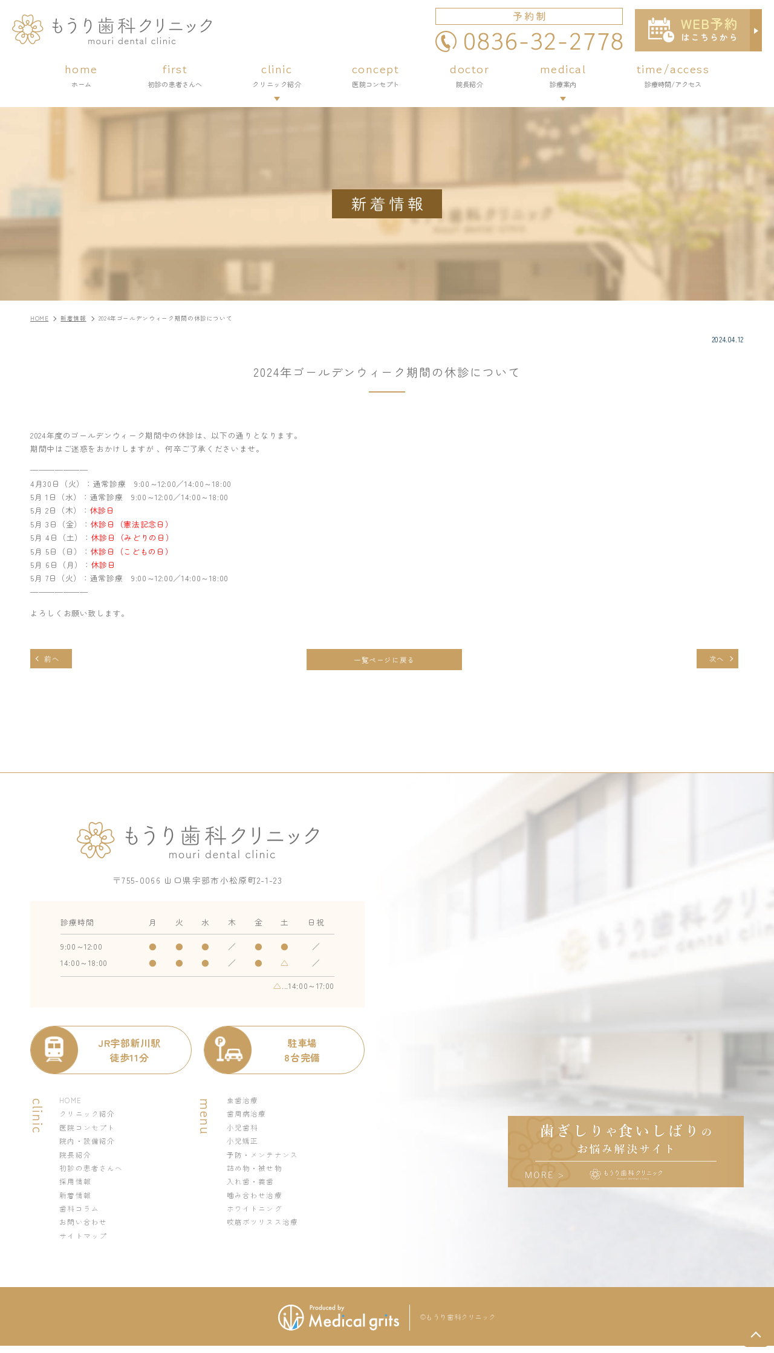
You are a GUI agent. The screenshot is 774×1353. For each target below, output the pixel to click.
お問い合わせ (85, 1228)
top (756, 1335)
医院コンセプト (89, 1130)
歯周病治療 (248, 1117)
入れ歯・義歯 (253, 1186)
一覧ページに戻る (384, 660)
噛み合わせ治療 (257, 1200)
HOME (71, 1103)
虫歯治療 (244, 1103)
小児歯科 (244, 1130)
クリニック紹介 (89, 1117)
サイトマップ (85, 1242)
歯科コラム (80, 1214)
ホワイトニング (257, 1214)
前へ (54, 659)
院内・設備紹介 (89, 1144)
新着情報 (76, 1200)
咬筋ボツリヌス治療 (266, 1228)
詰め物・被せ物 (257, 1172)
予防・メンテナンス (266, 1158)
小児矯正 (244, 1144)
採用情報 (76, 1186)
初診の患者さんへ (93, 1172)
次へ (714, 659)
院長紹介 (76, 1158)
